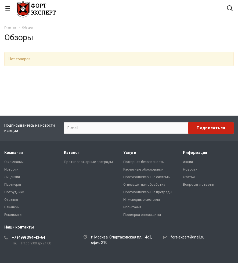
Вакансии (12, 207)
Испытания (132, 207)
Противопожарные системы (147, 177)
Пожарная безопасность (143, 162)
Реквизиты (13, 215)
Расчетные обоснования (143, 169)
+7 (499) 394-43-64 (28, 237)
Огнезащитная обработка (144, 184)
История (11, 169)
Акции (188, 162)
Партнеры (12, 184)
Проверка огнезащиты (142, 215)
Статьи (189, 177)
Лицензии (12, 177)
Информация (195, 152)
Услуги (129, 152)
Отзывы (11, 200)
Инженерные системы (141, 200)
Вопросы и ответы (198, 184)
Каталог (72, 152)
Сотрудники (14, 192)
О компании (14, 162)
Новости (190, 169)
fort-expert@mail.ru (187, 237)
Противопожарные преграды (88, 162)
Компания (13, 152)
